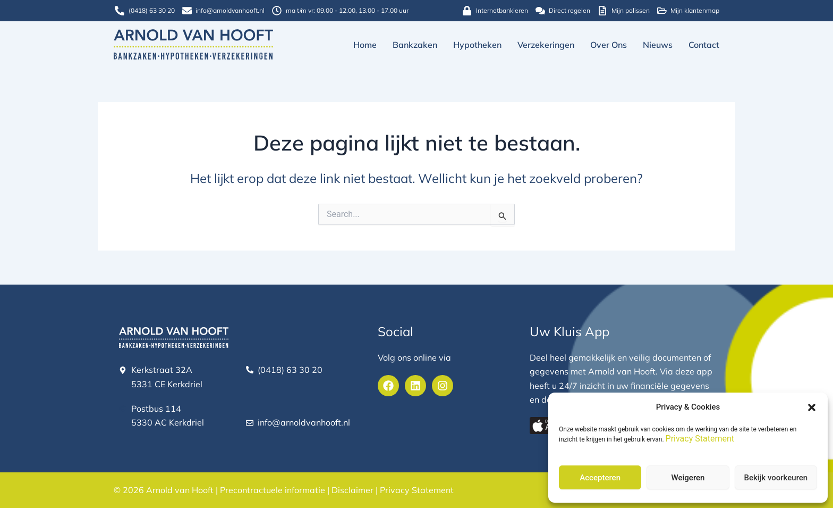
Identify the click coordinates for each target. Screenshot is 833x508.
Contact (703, 44)
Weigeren (688, 477)
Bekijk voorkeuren (776, 477)
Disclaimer (352, 490)
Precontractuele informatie (272, 490)
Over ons (608, 44)
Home (365, 44)
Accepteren (600, 477)
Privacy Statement (700, 439)
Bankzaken (415, 44)
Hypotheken (477, 44)
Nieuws (658, 44)
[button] (811, 407)
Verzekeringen (545, 44)
